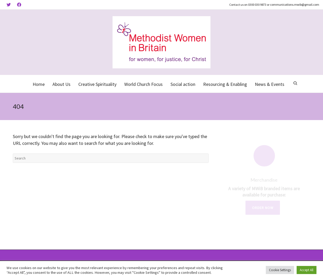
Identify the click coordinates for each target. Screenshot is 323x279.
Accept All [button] (306, 270)
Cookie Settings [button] (280, 270)
